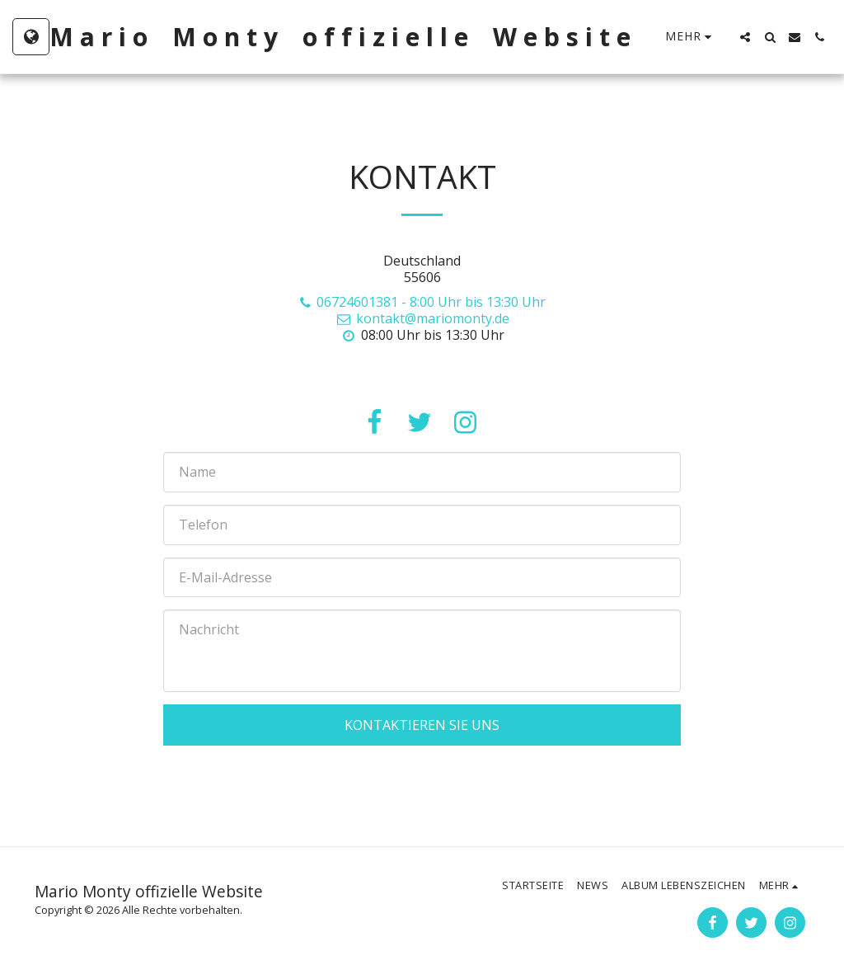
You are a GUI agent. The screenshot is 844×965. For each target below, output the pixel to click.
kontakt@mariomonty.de (422, 318)
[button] (745, 37)
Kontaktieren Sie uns (422, 725)
